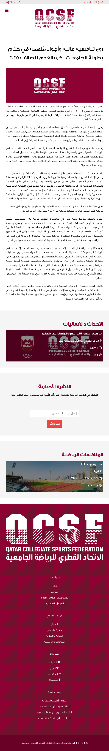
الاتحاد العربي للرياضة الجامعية (54, 706)
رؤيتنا (54, 585)
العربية (87, 2)
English (98, 2)
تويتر (52, 668)
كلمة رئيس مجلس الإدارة (54, 597)
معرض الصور (54, 630)
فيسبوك (53, 679)
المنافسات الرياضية (54, 641)
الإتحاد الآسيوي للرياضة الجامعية (54, 712)
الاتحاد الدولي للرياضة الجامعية (54, 718)
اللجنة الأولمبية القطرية (54, 700)
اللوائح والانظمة (54, 635)
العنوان (53, 662)
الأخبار (55, 624)
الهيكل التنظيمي (54, 603)
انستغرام (53, 674)
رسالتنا (54, 591)
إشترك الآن (54, 423)
